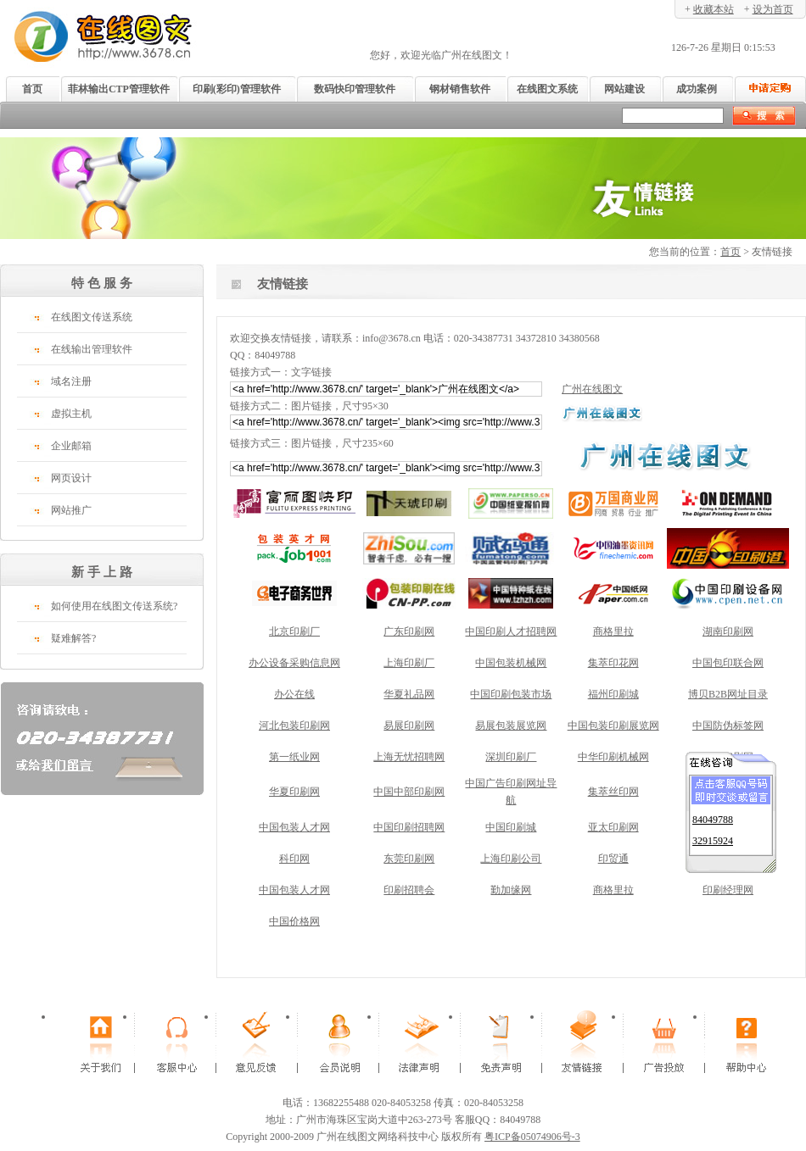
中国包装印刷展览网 (613, 725)
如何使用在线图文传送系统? (114, 606)
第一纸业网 (294, 757)
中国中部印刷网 (409, 792)
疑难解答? (73, 638)
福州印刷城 (613, 694)
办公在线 (294, 694)
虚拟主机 (71, 414)
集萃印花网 (613, 663)
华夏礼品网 (408, 694)
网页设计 (71, 478)
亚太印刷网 (613, 827)
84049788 (712, 814)
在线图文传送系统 (91, 317)
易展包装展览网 (510, 725)
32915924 (712, 836)
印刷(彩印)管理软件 (237, 89)
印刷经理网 (727, 890)
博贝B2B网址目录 (728, 694)
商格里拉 (613, 631)
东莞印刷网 (408, 859)
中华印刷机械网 (613, 757)
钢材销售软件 (459, 89)
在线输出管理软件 (91, 349)
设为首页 (773, 9)
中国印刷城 (510, 827)
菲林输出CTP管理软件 (119, 89)
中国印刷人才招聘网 (511, 631)
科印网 (294, 859)
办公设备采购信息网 (294, 663)
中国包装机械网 (510, 663)
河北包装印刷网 (294, 725)
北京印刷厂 (294, 631)
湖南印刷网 (727, 631)
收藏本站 (713, 9)
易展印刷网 (408, 725)
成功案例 (696, 89)
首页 (32, 89)
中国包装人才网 (294, 827)
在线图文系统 (547, 89)
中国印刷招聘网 (409, 827)
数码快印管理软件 (354, 89)
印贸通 (613, 859)
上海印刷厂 (408, 663)
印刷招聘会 (408, 890)
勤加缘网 (510, 890)
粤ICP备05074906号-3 (532, 1137)
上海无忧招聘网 (409, 757)
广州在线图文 (592, 389)
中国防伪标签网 (728, 725)
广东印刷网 (408, 631)
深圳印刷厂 (510, 757)
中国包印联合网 (728, 663)
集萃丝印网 (613, 792)
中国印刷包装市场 (510, 694)
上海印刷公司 (510, 859)
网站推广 (71, 510)
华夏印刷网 (294, 792)
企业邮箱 (71, 446)
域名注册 (71, 381)
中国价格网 (294, 921)
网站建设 (624, 89)
